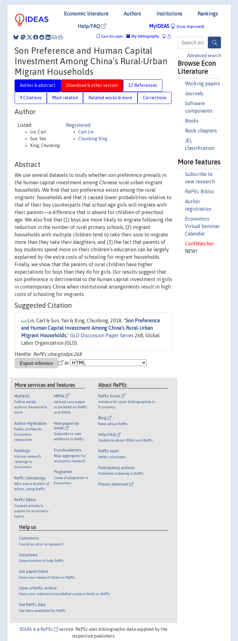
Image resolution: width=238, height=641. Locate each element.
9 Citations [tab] (31, 97)
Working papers (202, 83)
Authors (132, 13)
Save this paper (112, 36)
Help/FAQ (92, 26)
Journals (194, 93)
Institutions (169, 13)
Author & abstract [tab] (37, 85)
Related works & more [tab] (110, 97)
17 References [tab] (142, 85)
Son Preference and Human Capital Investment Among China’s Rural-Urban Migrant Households (90, 328)
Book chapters (201, 130)
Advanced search (204, 55)
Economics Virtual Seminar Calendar (202, 226)
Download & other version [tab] (92, 85)
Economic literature (86, 13)
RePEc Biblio (199, 191)
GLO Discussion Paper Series (102, 335)
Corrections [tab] (154, 97)
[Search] (214, 42)
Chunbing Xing (92, 138)
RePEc (49, 629)
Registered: (78, 125)
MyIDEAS (176, 26)
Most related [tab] (65, 97)
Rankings (207, 13)
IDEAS (26, 629)
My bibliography (142, 36)
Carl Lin (86, 131)
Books (192, 120)
